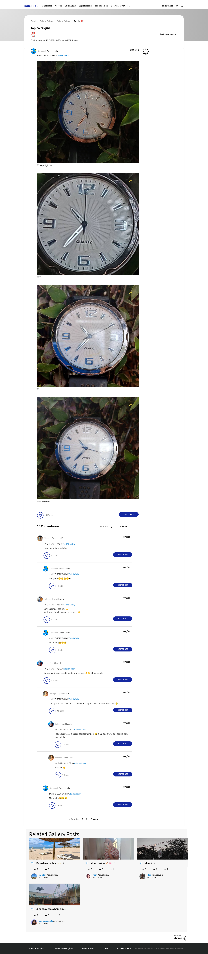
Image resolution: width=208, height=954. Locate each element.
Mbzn (149, 875)
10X (39, 277)
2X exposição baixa (46, 165)
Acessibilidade (36, 948)
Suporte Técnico (85, 6)
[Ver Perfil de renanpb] (53, 694)
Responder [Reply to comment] (123, 555)
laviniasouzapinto (45, 921)
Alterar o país (124, 948)
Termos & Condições (62, 948)
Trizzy (95, 875)
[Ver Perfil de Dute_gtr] (47, 599)
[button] (134, 50)
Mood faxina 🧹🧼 (101, 863)
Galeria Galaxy (70, 6)
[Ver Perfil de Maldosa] (47, 538)
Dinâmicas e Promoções (120, 6)
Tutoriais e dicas (101, 6)
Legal (105, 948)
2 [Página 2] (115, 526)
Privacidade (88, 948)
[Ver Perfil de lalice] (46, 663)
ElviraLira (42, 875)
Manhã (148, 863)
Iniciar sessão (167, 6)
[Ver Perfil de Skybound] (42, 51)
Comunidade (47, 6)
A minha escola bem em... (51, 909)
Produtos (58, 6)
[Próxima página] (125, 526)
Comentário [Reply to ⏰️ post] (128, 514)
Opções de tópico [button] (168, 34)
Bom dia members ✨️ (48, 863)
